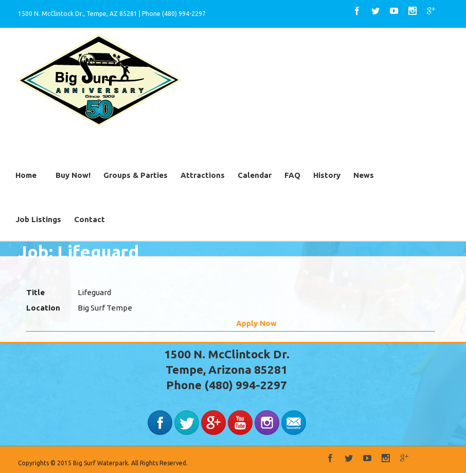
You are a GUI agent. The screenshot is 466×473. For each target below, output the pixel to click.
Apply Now (256, 323)
